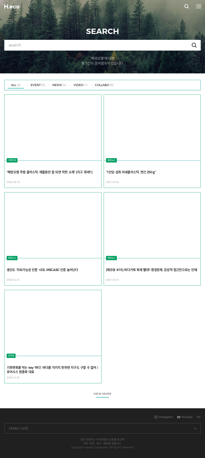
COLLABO (104, 85)
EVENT (38, 85)
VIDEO (81, 85)
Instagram (163, 417)
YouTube (185, 417)
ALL (15, 85)
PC (199, 417)
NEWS (59, 85)
